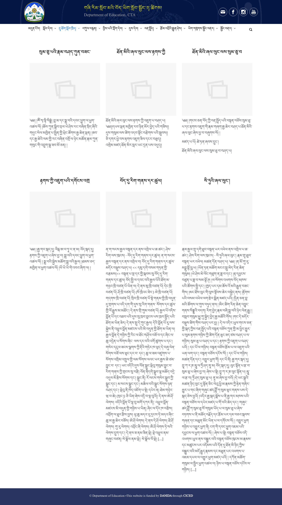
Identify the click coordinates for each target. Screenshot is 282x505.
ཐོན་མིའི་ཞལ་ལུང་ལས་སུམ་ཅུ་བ (217, 53)
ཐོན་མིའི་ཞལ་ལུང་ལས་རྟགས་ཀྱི (141, 53)
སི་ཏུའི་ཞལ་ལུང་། (217, 182)
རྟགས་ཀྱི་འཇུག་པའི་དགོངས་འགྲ (65, 182)
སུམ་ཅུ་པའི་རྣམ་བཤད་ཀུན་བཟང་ (65, 53)
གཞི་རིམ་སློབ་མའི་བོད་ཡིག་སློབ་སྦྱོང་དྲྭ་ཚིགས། (123, 7)
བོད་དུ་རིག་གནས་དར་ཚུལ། (141, 182)
